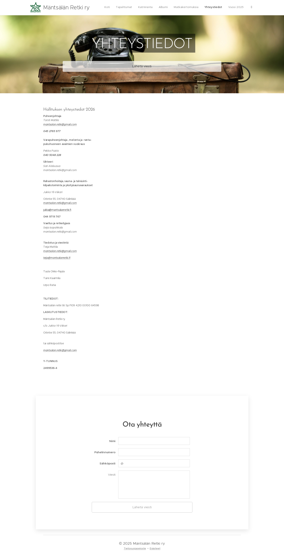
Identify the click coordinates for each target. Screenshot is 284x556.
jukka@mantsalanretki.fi (57, 209)
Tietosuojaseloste (135, 548)
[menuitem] (213, 7)
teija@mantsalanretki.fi (56, 257)
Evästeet (155, 548)
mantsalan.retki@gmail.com (60, 124)
